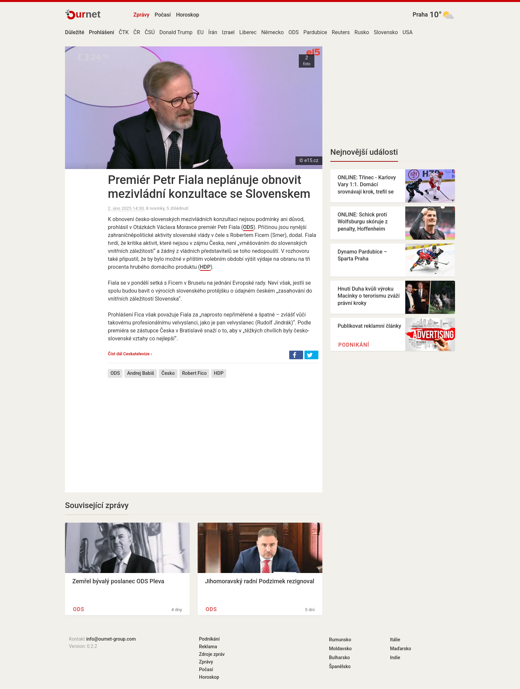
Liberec (248, 32)
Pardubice (315, 32)
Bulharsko (339, 657)
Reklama (208, 646)
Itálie (395, 639)
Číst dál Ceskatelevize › (130, 353)
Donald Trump (176, 32)
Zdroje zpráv (212, 654)
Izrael (228, 32)
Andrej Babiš (140, 373)
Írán (212, 32)
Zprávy (141, 15)
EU (200, 32)
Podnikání (353, 345)
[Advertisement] (213, 430)
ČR (136, 32)
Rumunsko (340, 639)
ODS (294, 32)
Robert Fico (194, 373)
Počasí (163, 15)
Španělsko (340, 666)
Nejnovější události (364, 152)
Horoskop (187, 15)
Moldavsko (340, 648)
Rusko (362, 32)
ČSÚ (150, 32)
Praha (420, 14)
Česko (168, 373)
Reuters (341, 32)
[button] (296, 355)
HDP (205, 267)
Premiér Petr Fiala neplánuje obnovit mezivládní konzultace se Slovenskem (209, 187)
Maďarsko (400, 648)
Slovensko (386, 32)
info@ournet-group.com (111, 639)
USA (408, 32)
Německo (272, 32)
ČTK (124, 32)
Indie (395, 657)
